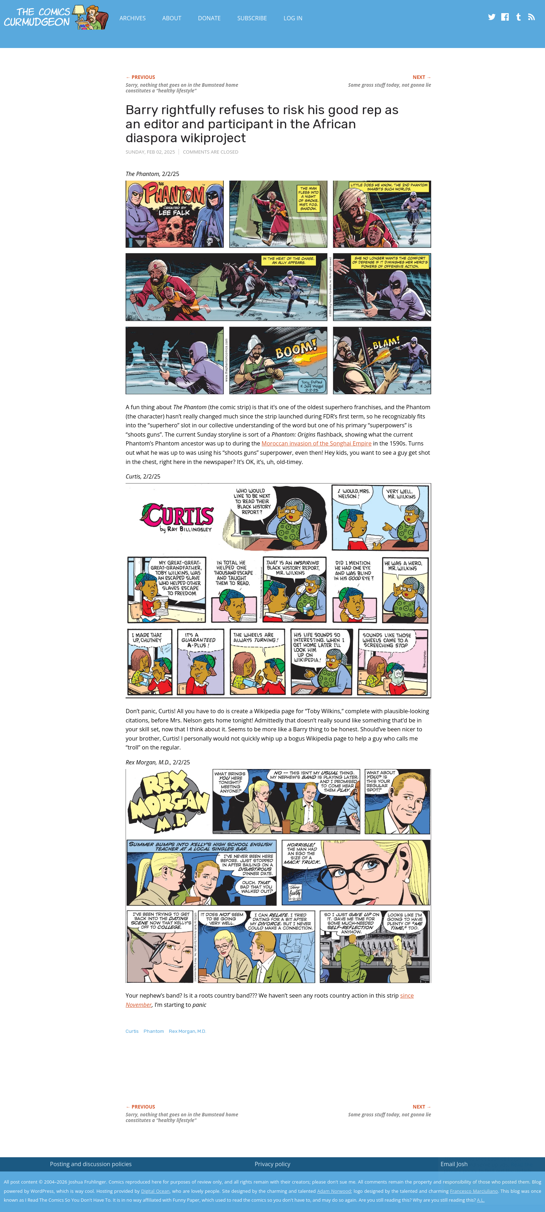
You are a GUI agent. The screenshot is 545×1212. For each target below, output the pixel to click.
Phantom (154, 1031)
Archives (133, 18)
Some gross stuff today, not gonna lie (389, 85)
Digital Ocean (155, 1191)
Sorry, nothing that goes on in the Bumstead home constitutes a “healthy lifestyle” (182, 88)
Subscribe (252, 18)
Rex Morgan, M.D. (187, 1031)
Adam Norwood (334, 1191)
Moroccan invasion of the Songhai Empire (316, 443)
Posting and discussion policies (91, 1164)
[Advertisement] (255, 1077)
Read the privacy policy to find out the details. (481, 1167)
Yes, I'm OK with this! (484, 1185)
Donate (209, 18)
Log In (293, 18)
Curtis (132, 1031)
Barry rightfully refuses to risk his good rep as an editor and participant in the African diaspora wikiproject (262, 123)
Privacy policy (272, 1164)
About (171, 18)
